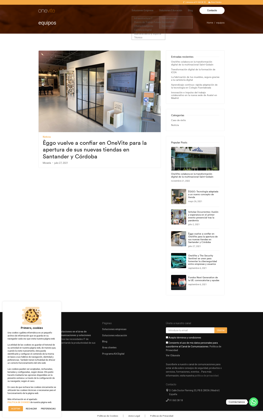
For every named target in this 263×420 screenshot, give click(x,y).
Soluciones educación (114, 331)
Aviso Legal (134, 412)
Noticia (47, 137)
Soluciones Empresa (142, 10)
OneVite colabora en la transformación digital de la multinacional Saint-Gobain (192, 63)
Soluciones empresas (114, 325)
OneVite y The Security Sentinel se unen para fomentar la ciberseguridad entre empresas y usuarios (202, 259)
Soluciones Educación (170, 10)
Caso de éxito (178, 120)
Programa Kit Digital (113, 350)
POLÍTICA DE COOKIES (19, 402)
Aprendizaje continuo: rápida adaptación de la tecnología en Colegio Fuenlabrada (194, 86)
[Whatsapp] (253, 402)
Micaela (47, 163)
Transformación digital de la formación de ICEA (193, 71)
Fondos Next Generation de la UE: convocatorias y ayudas (203, 279)
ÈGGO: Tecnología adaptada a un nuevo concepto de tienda (203, 194)
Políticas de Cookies (107, 412)
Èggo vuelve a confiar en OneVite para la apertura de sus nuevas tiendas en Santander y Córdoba (95, 149)
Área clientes (109, 344)
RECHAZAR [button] (31, 408)
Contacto (212, 10)
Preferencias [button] (48, 408)
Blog (190, 10)
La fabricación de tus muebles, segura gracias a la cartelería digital (195, 78)
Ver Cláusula (173, 352)
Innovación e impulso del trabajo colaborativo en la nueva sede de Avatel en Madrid (194, 95)
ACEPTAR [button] (15, 408)
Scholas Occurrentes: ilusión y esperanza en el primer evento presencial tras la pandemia (203, 216)
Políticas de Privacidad (161, 412)
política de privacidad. (207, 372)
